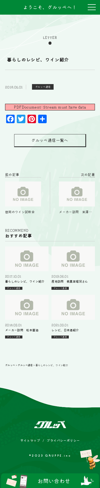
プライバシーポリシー (63, 440)
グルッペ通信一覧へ (49, 140)
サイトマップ (30, 440)
